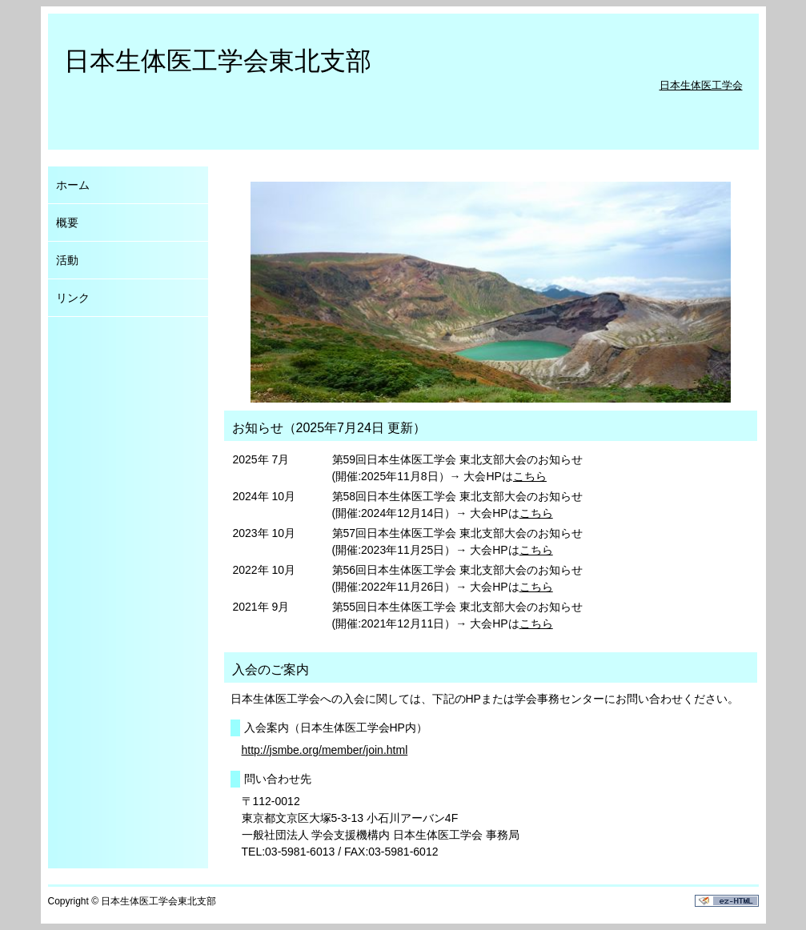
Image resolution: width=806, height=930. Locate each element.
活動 (67, 260)
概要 (67, 222)
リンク (73, 297)
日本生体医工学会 (701, 85)
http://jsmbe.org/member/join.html (325, 750)
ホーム (73, 184)
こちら (530, 476)
